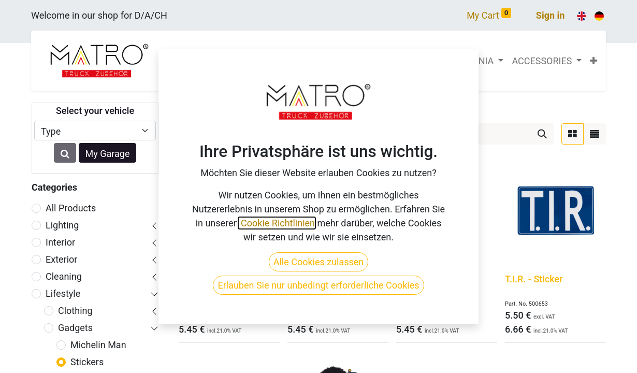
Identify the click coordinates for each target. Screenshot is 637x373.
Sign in (550, 15)
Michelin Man (98, 344)
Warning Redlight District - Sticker (214, 285)
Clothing (75, 310)
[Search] (542, 134)
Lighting (62, 225)
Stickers (87, 361)
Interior (60, 242)
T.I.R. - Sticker (534, 279)
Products (195, 108)
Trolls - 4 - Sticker (433, 279)
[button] (593, 61)
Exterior (61, 259)
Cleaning (64, 276)
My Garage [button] (107, 153)
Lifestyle (63, 293)
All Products (71, 208)
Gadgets (75, 327)
